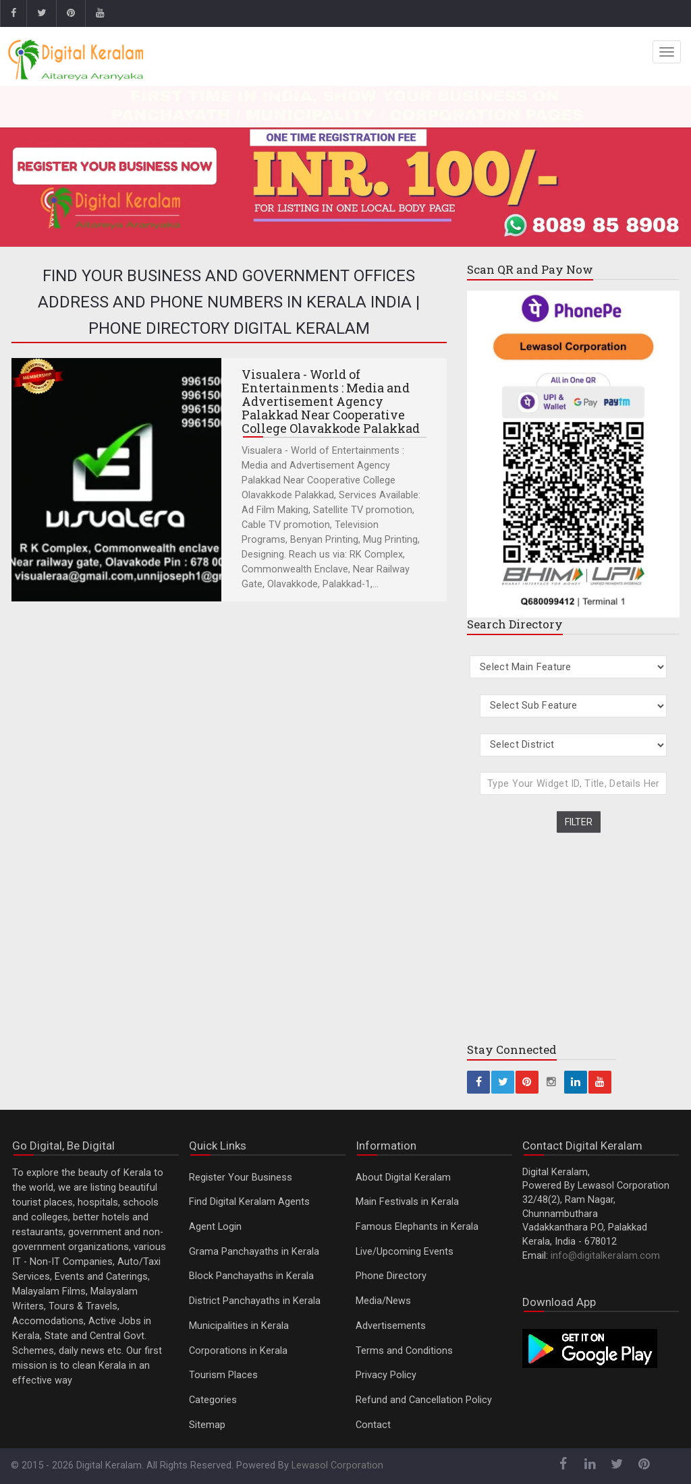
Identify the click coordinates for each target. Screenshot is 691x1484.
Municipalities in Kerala (239, 1326)
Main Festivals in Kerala (407, 1202)
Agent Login (215, 1227)
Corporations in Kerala (238, 1351)
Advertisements (391, 1326)
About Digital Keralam (403, 1177)
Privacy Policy (386, 1375)
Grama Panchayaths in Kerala (254, 1251)
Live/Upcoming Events (404, 1251)
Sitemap (207, 1425)
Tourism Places (223, 1375)
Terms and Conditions (404, 1351)
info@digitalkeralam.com (605, 1256)
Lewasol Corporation (337, 1465)
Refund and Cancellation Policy (424, 1400)
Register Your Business (240, 1177)
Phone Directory (391, 1276)
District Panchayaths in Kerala (255, 1301)
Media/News (383, 1301)
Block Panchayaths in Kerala (251, 1276)
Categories (213, 1400)
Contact (373, 1425)
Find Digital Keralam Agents (249, 1202)
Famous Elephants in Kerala (417, 1227)
